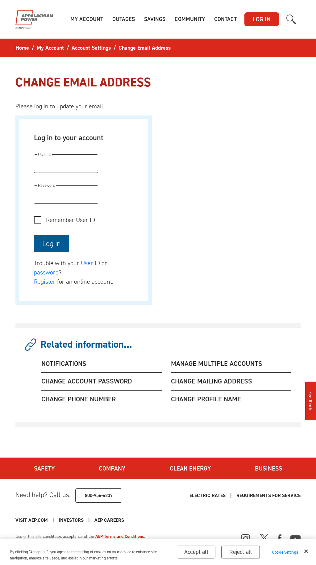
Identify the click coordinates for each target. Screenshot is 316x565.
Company (112, 468)
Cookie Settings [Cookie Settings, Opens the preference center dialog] (285, 553)
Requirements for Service (268, 495)
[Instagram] (245, 538)
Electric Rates (207, 495)
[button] (86, 19)
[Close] (306, 553)
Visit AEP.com (31, 520)
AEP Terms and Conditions (119, 536)
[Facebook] (279, 537)
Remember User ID (70, 220)
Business (268, 468)
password (46, 272)
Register (45, 282)
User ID (90, 263)
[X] (264, 537)
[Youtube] (295, 537)
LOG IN (262, 19)
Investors (71, 520)
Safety (44, 468)
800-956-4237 (99, 495)
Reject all (240, 553)
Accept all (196, 553)
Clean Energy (190, 468)
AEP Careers (109, 520)
